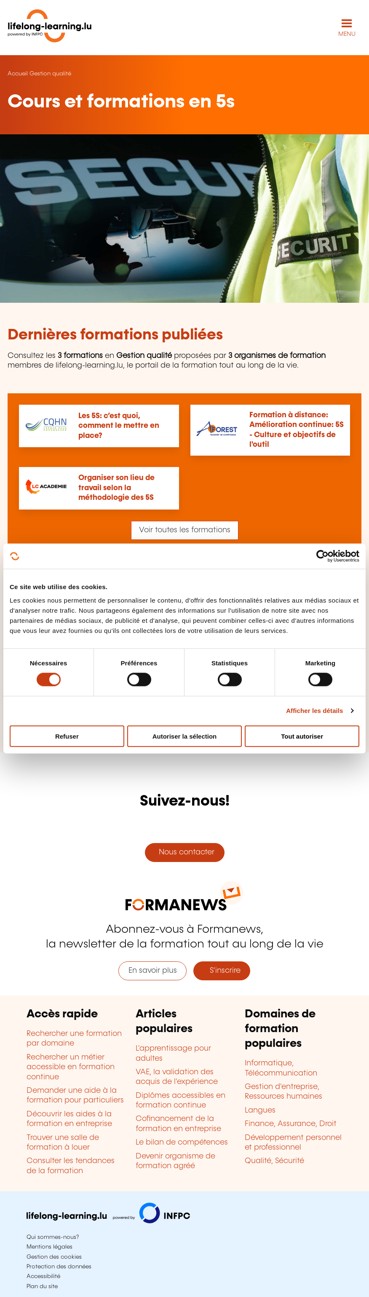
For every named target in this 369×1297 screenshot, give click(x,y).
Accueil (18, 74)
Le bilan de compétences (182, 1142)
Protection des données (59, 1267)
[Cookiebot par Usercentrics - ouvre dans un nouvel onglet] (322, 556)
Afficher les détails (314, 710)
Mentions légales (49, 1247)
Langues (260, 1110)
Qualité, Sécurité (274, 1161)
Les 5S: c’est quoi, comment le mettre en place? (118, 426)
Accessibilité (43, 1276)
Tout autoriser (302, 735)
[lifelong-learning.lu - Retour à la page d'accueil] (50, 27)
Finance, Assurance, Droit (291, 1124)
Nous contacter (184, 852)
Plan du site (42, 1286)
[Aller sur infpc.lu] (108, 1221)
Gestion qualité (50, 74)
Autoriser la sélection (184, 735)
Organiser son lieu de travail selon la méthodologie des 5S (116, 488)
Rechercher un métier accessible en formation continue (71, 1067)
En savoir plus (152, 970)
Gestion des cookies (54, 1257)
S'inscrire (222, 970)
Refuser (67, 735)
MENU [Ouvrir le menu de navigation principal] (347, 34)
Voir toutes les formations (184, 530)
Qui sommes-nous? (53, 1237)
